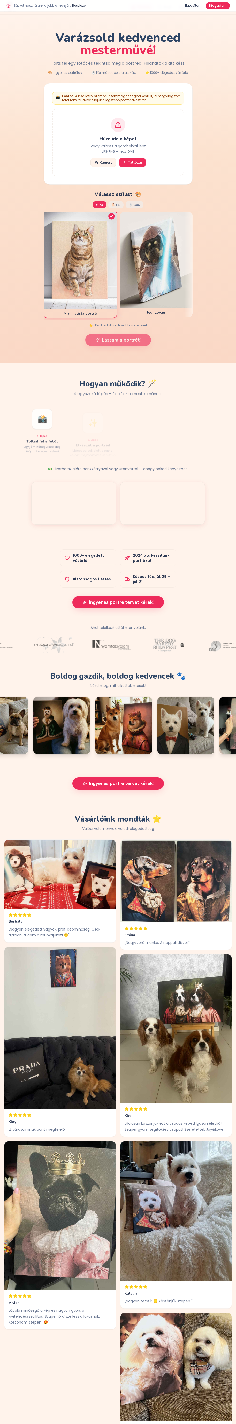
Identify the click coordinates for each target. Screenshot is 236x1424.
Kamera (103, 162)
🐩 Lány (134, 205)
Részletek (79, 5)
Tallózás (132, 162)
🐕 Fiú (115, 205)
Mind (99, 205)
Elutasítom (193, 5)
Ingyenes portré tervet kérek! (118, 602)
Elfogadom (218, 5)
